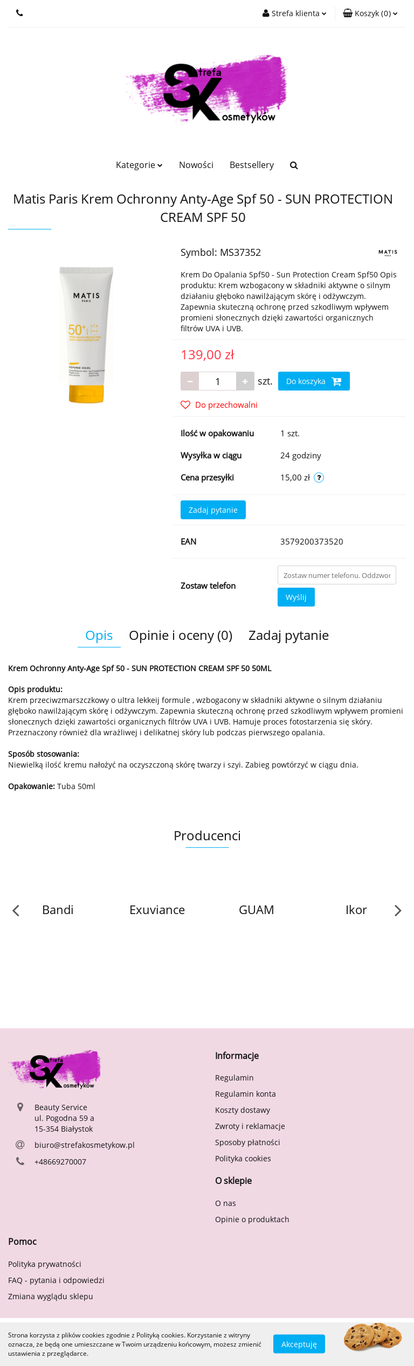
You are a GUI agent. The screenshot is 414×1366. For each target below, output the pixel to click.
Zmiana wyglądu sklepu (50, 1296)
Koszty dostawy (242, 1110)
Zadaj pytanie (213, 510)
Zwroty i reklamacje (250, 1126)
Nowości (196, 165)
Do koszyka (314, 381)
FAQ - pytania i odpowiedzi (56, 1280)
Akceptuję (299, 1344)
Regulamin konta (245, 1094)
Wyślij (296, 597)
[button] (370, 13)
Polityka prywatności (44, 1264)
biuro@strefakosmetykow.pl (84, 1145)
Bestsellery (252, 165)
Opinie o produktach (252, 1219)
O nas (225, 1203)
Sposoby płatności (247, 1142)
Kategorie (139, 165)
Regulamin (234, 1077)
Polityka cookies (243, 1158)
